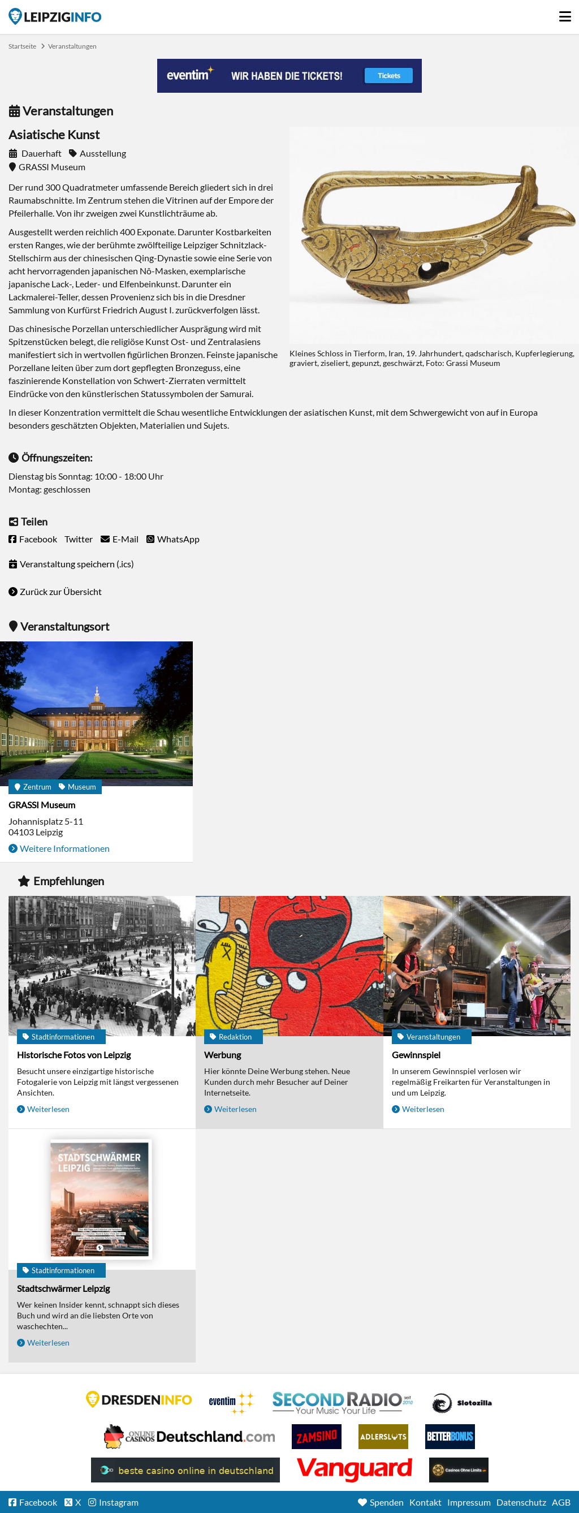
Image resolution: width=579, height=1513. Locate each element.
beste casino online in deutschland (185, 1470)
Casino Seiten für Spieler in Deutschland (462, 1403)
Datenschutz (521, 1502)
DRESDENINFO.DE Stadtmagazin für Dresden (139, 1399)
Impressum (469, 1502)
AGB (561, 1502)
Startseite (54, 16)
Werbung (222, 1054)
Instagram (119, 1502)
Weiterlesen (48, 1109)
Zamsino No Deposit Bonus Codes (317, 1436)
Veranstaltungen (72, 46)
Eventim (232, 1403)
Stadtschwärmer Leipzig (63, 1288)
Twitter (78, 538)
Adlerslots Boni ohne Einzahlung (383, 1436)
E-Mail (126, 538)
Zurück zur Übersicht (61, 591)
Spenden (387, 1502)
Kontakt (425, 1502)
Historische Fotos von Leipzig (74, 1054)
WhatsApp (178, 538)
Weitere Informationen (65, 848)
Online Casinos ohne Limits (459, 1470)
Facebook (38, 538)
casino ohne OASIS (354, 1470)
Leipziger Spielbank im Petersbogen (189, 1436)
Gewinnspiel (416, 1054)
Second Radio (343, 1403)
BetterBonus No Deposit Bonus (450, 1436)
